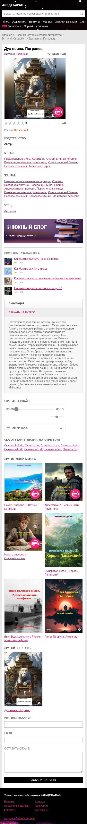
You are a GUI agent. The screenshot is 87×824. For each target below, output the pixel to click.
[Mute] (46, 417)
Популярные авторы (16, 805)
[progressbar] (35, 409)
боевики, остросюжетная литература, (27, 181)
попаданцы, (38, 184)
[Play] (19, 417)
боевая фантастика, (16, 184)
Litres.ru (40, 801)
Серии (28, 26)
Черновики (41, 26)
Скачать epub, (53, 449)
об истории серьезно (66, 196)
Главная (7, 34)
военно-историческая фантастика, (25, 162)
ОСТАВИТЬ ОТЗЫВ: (17, 748)
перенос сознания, (16, 166)
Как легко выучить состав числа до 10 (38, 288)
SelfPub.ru (41, 805)
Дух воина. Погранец (17, 710)
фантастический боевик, (63, 162)
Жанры (47, 21)
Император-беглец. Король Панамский (61, 572)
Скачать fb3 (70, 449)
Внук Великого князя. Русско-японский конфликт (22, 638)
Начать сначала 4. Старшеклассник (15, 556)
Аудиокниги (19, 21)
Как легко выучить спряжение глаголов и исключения (47, 278)
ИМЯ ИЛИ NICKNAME (18, 717)
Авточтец (10, 211)
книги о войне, (55, 184)
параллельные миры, (17, 158)
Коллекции (14, 26)
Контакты (10, 810)
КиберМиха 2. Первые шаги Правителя (62, 506)
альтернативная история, (61, 158)
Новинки (9, 801)
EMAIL (8, 733)
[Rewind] (10, 417)
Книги (5, 21)
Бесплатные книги (65, 21)
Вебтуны (34, 21)
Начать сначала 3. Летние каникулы (20, 506)
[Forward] (28, 417)
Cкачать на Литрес (22, 312)
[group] (35, 414)
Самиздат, (38, 158)
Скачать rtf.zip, (70, 445)
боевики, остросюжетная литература (39, 34)
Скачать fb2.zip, (14, 445)
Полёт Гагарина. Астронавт (61, 636)
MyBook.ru (41, 810)
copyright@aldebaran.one (19, 818)
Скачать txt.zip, (50, 445)
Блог (83, 21)
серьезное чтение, (40, 196)
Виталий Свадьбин (13, 38)
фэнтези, (57, 181)
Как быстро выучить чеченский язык (36, 258)
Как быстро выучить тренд (30, 268)
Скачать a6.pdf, (33, 449)
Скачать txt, (32, 445)
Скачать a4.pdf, (13, 449)
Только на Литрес (40, 166)
